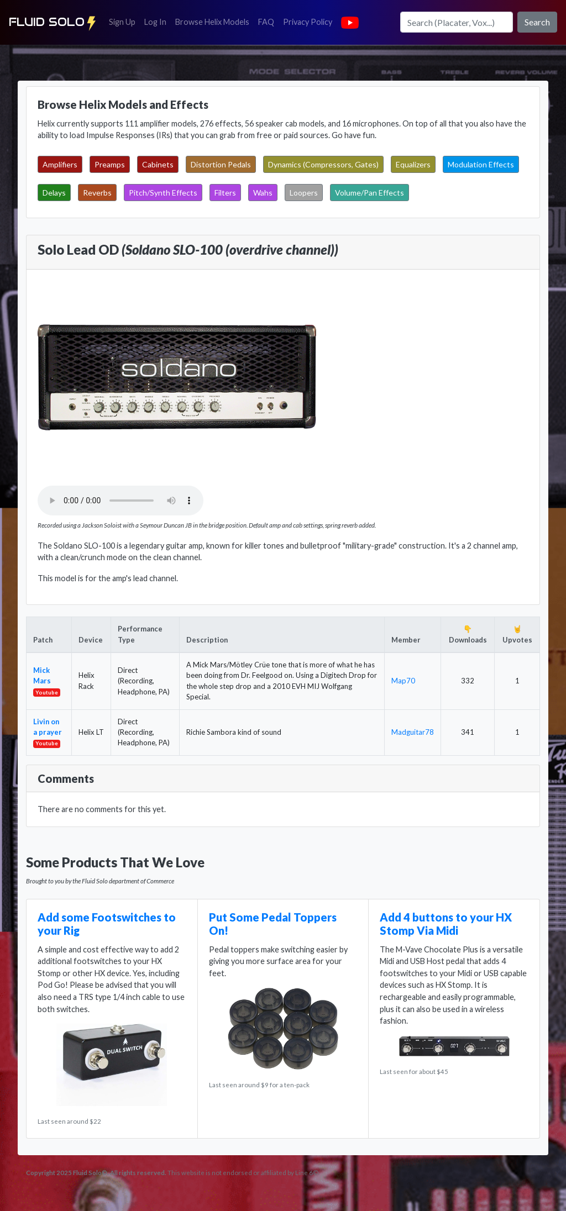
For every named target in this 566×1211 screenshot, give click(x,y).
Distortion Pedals (221, 164)
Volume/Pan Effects (369, 192)
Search (537, 22)
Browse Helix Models (212, 22)
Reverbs (97, 192)
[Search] (456, 22)
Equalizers (413, 164)
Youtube (46, 692)
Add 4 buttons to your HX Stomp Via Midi (446, 923)
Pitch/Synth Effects (163, 192)
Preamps (110, 164)
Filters (225, 192)
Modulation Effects (481, 164)
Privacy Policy (310, 21)
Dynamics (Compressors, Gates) (323, 164)
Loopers (304, 192)
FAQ (268, 21)
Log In (157, 21)
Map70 (403, 680)
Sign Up (124, 21)
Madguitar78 (412, 732)
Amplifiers (60, 164)
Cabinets (158, 164)
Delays (54, 192)
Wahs (262, 192)
